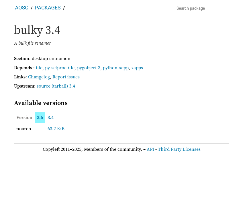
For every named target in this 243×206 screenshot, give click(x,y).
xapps (137, 67)
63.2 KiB (56, 128)
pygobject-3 (88, 67)
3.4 (51, 117)
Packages (48, 8)
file (39, 67)
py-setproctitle (60, 67)
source (43, 86)
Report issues (66, 77)
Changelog (39, 77)
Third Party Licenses (179, 149)
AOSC (21, 8)
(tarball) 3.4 (63, 86)
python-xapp (116, 67)
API (150, 149)
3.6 (40, 117)
